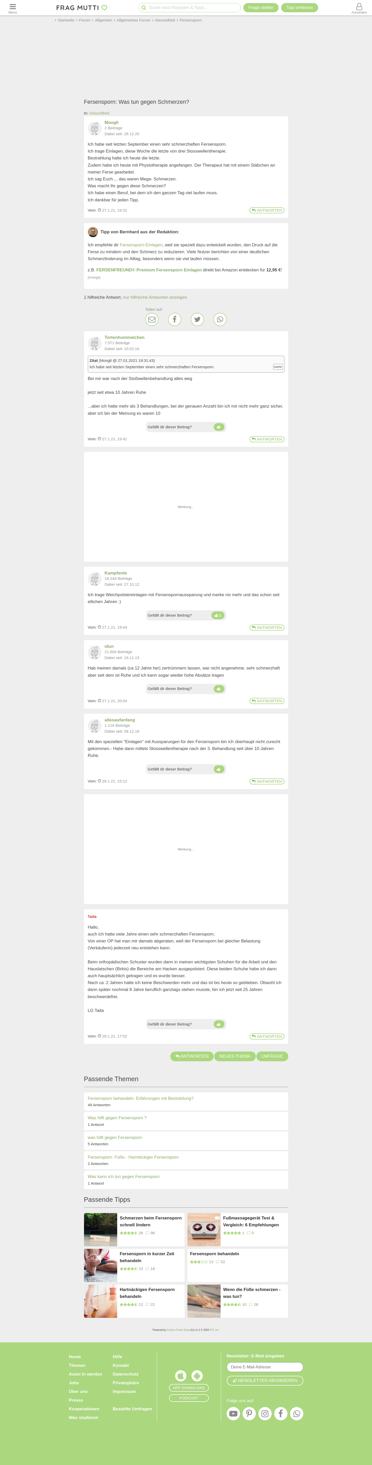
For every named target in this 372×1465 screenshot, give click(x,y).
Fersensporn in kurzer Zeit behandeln (147, 1257)
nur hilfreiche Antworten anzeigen (155, 297)
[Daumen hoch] (218, 427)
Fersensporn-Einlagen (141, 245)
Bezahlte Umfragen (132, 1408)
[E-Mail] (152, 319)
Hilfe (117, 1356)
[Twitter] (197, 319)
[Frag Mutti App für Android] (197, 1377)
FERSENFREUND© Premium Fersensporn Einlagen (149, 270)
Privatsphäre (126, 1382)
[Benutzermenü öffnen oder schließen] (359, 7)
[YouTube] (233, 1415)
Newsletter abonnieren (264, 1380)
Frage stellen (260, 7)
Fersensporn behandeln (214, 1253)
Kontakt (121, 1365)
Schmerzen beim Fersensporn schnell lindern (151, 1221)
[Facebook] (174, 319)
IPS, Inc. (214, 1330)
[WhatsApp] (220, 319)
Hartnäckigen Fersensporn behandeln (147, 1293)
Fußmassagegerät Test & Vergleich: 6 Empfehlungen (251, 1221)
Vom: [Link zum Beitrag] (92, 210)
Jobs (74, 1382)
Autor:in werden (85, 1374)
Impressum (124, 1391)
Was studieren (84, 1417)
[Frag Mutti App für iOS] (180, 1377)
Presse (76, 1400)
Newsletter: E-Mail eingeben (255, 1356)
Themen (77, 1365)
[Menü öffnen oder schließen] (13, 7)
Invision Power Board (179, 1330)
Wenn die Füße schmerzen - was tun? (252, 1293)
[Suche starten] (144, 8)
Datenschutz (126, 1374)
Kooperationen (84, 1408)
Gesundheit (99, 113)
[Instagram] (265, 1415)
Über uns (78, 1391)
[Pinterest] (249, 1415)
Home (75, 1356)
